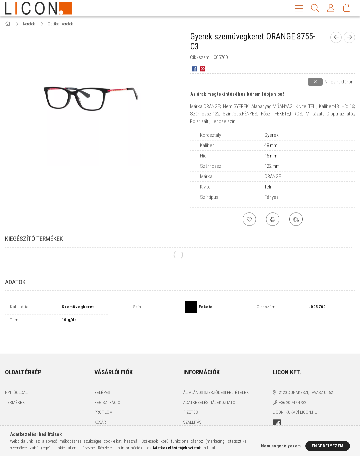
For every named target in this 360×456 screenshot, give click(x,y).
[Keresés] (315, 8)
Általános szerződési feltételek (216, 377)
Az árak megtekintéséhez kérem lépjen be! (237, 94)
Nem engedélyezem (281, 445)
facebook (277, 409)
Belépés (102, 377)
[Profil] (331, 8)
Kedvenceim (106, 417)
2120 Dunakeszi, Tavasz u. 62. (306, 377)
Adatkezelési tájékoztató (209, 387)
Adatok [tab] (15, 283)
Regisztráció (107, 387)
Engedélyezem (328, 445)
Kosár (100, 407)
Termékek (15, 387)
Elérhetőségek (198, 417)
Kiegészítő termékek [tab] (34, 239)
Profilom (103, 397)
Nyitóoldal (16, 377)
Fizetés (190, 397)
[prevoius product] (336, 38)
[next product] (349, 38)
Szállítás (192, 407)
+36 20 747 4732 (292, 387)
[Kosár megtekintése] (347, 8)
